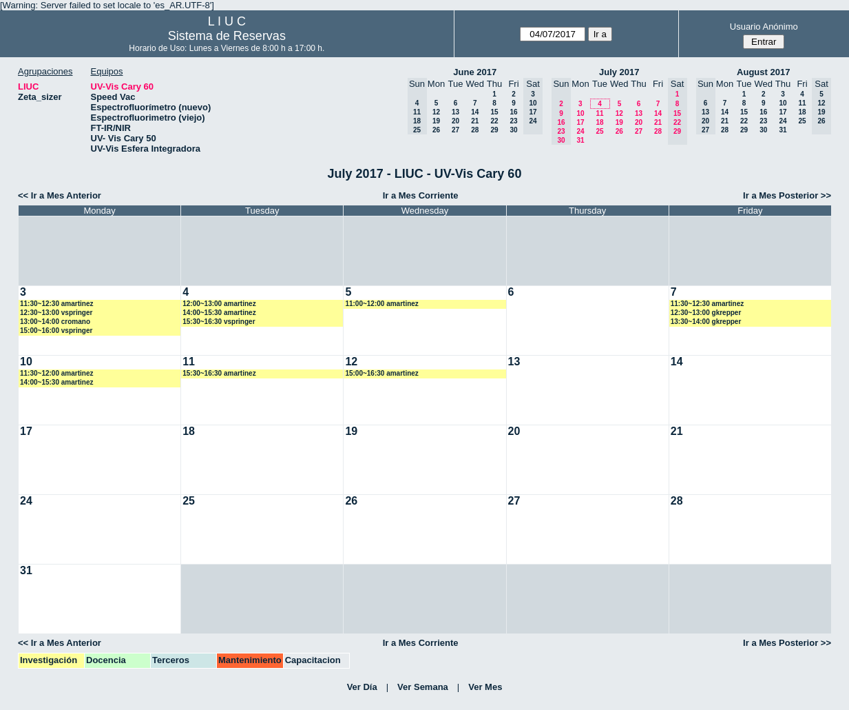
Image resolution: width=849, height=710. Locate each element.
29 (494, 130)
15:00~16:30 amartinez (381, 373)
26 (436, 130)
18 (599, 122)
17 (580, 122)
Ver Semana (422, 687)
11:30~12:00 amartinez (56, 373)
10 (580, 113)
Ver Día (362, 687)
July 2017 (619, 72)
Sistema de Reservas (227, 36)
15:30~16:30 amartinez (218, 373)
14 (475, 112)
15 (494, 112)
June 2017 (474, 72)
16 (513, 112)
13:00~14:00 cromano (55, 321)
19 (436, 121)
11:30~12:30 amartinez (56, 303)
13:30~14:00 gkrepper (706, 321)
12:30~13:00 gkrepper (706, 312)
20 (455, 121)
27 (455, 130)
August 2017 (763, 72)
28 (475, 130)
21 (475, 121)
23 (513, 121)
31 (580, 140)
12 (436, 112)
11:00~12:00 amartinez (381, 303)
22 (494, 121)
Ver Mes (485, 687)
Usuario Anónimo (764, 26)
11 (599, 113)
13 (455, 112)
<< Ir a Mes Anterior (59, 195)
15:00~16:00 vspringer (56, 330)
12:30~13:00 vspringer (56, 312)
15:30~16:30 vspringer (218, 321)
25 (599, 131)
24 (580, 131)
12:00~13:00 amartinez (218, 303)
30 (513, 130)
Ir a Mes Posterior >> (787, 195)
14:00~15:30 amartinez (218, 312)
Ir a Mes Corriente (421, 195)
